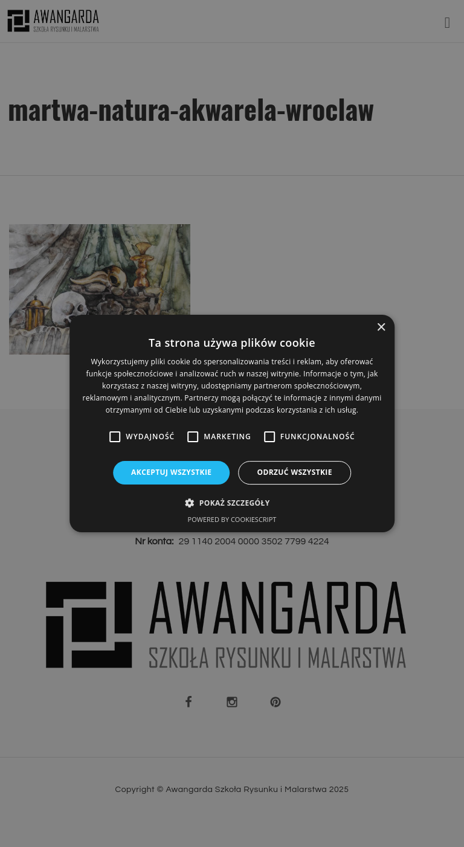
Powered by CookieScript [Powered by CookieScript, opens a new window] (232, 519)
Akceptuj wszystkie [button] (171, 472)
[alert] (232, 423)
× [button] (380, 327)
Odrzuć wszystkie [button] (294, 472)
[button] (231, 503)
